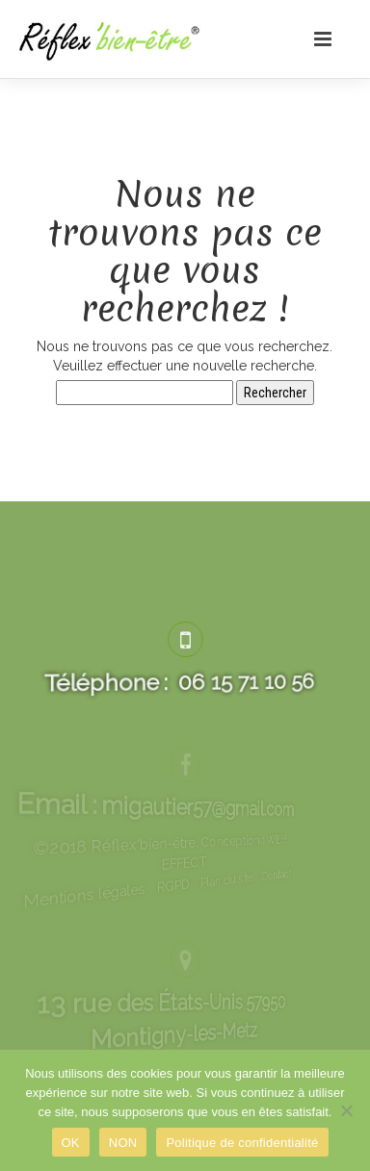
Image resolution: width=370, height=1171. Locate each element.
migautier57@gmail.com (185, 803)
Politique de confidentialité (242, 1142)
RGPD (179, 887)
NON (123, 1142)
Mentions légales (130, 907)
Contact (221, 869)
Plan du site (202, 878)
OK (71, 1142)
